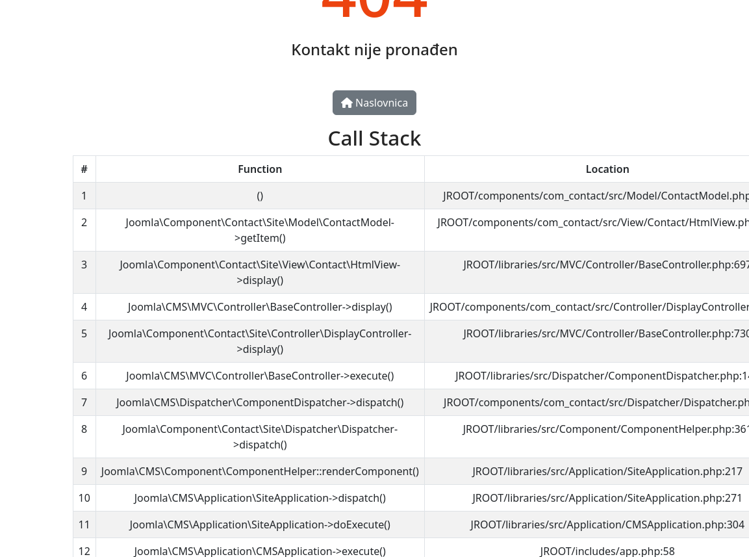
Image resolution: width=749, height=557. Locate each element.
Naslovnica (374, 103)
